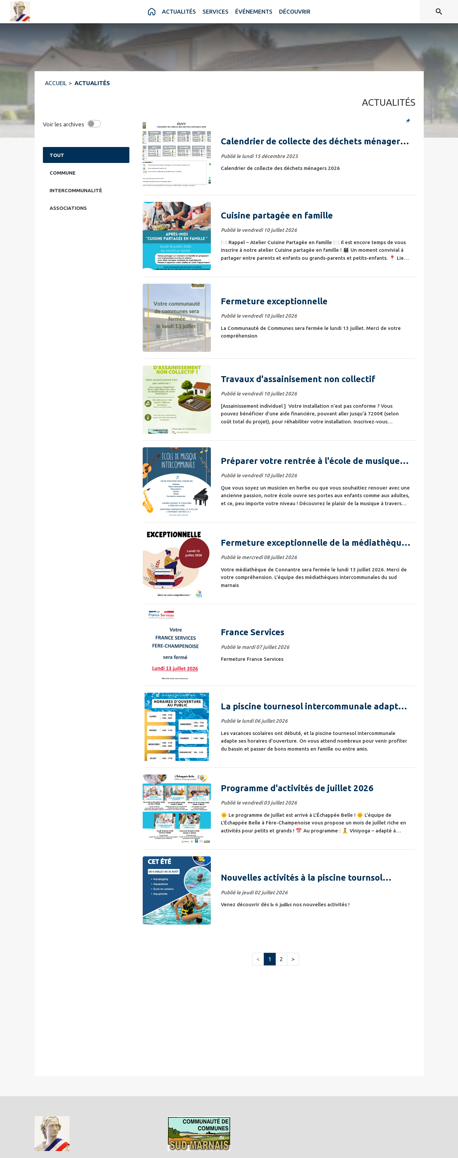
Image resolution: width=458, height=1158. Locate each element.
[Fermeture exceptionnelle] (315, 301)
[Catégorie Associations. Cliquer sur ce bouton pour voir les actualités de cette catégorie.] (86, 208)
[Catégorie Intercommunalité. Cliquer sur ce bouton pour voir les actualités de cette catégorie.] (86, 190)
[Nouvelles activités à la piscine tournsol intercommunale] (315, 877)
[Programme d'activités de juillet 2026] (315, 788)
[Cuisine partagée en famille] (315, 215)
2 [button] (281, 959)
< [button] (258, 959)
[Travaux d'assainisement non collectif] (315, 379)
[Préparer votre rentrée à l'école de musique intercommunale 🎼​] (315, 461)
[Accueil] (20, 11)
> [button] (293, 959)
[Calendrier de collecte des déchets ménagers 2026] (315, 141)
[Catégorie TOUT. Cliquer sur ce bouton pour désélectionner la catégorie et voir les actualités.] (86, 155)
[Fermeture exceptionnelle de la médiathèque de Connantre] (315, 542)
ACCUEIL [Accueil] (56, 83)
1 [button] (269, 959)
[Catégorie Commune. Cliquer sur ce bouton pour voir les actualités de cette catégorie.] (86, 173)
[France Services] (315, 632)
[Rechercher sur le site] (439, 11)
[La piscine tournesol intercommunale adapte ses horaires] (315, 706)
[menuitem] (151, 11)
